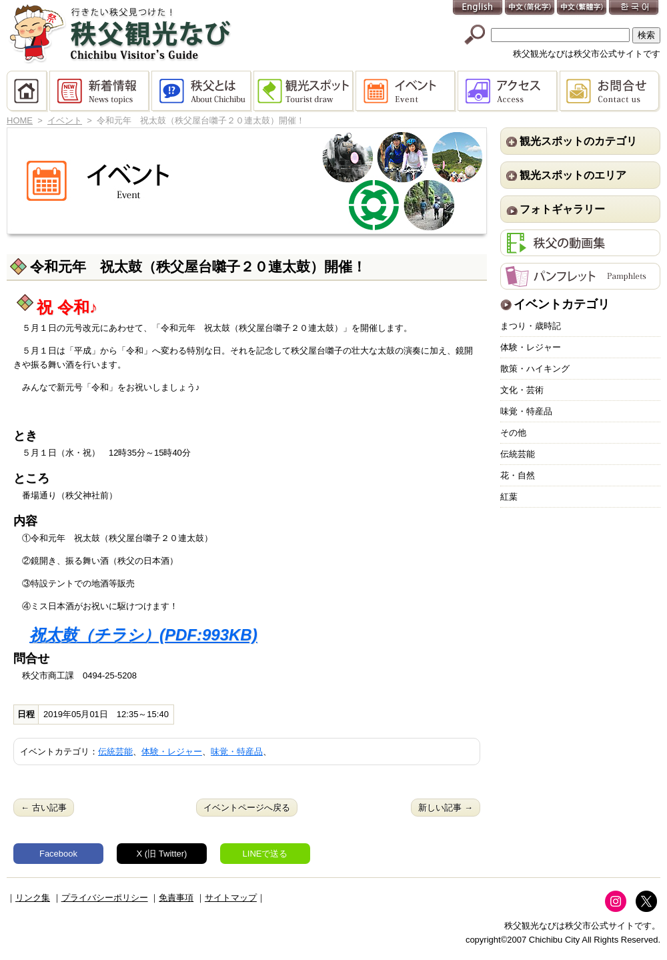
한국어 (634, 8)
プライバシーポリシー (104, 898)
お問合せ (610, 91)
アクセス (509, 91)
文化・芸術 (522, 390)
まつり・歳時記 (530, 326)
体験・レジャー (171, 752)
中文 (530, 8)
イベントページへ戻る (246, 808)
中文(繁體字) (582, 8)
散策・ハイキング (535, 369)
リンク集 (32, 898)
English (478, 8)
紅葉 (509, 497)
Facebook (58, 854)
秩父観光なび (120, 34)
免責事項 (176, 898)
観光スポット (304, 91)
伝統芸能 (115, 752)
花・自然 (517, 475)
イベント (407, 91)
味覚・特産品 (237, 752)
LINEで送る (265, 854)
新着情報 (100, 91)
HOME (28, 91)
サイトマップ (231, 898)
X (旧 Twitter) (162, 854)
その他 (513, 433)
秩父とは (202, 91)
